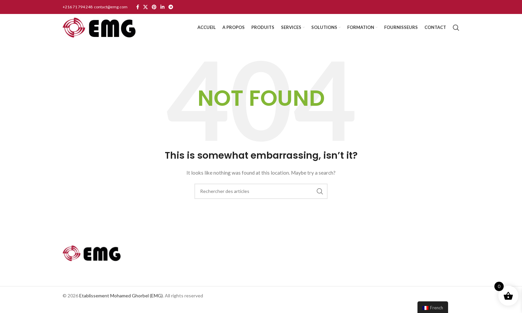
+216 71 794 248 (78, 6)
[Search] (456, 31)
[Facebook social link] (137, 7)
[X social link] (145, 7)
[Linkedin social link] (162, 7)
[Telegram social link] (170, 7)
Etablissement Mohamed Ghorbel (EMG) (121, 303)
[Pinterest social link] (154, 7)
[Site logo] (99, 31)
